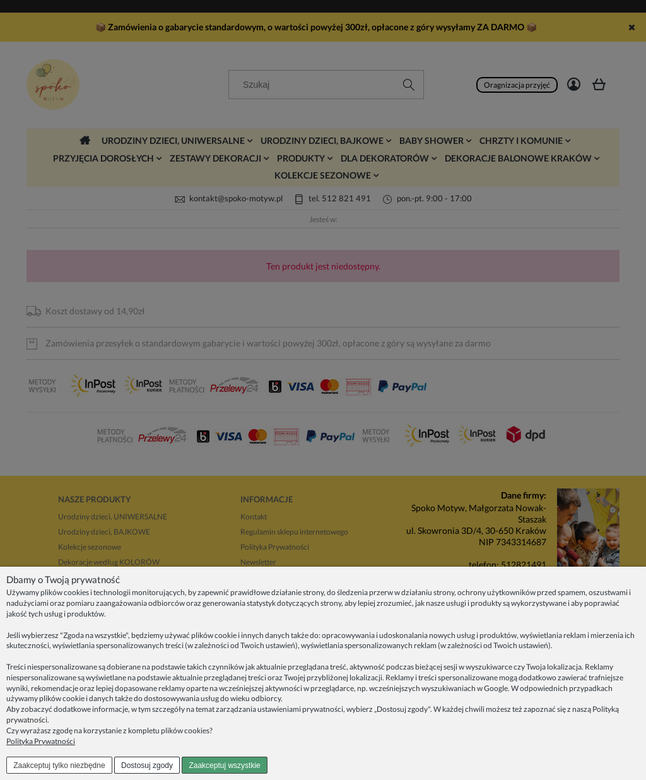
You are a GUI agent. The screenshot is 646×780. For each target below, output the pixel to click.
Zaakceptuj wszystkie (224, 765)
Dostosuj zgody (147, 765)
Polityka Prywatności (40, 741)
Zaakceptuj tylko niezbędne (59, 765)
